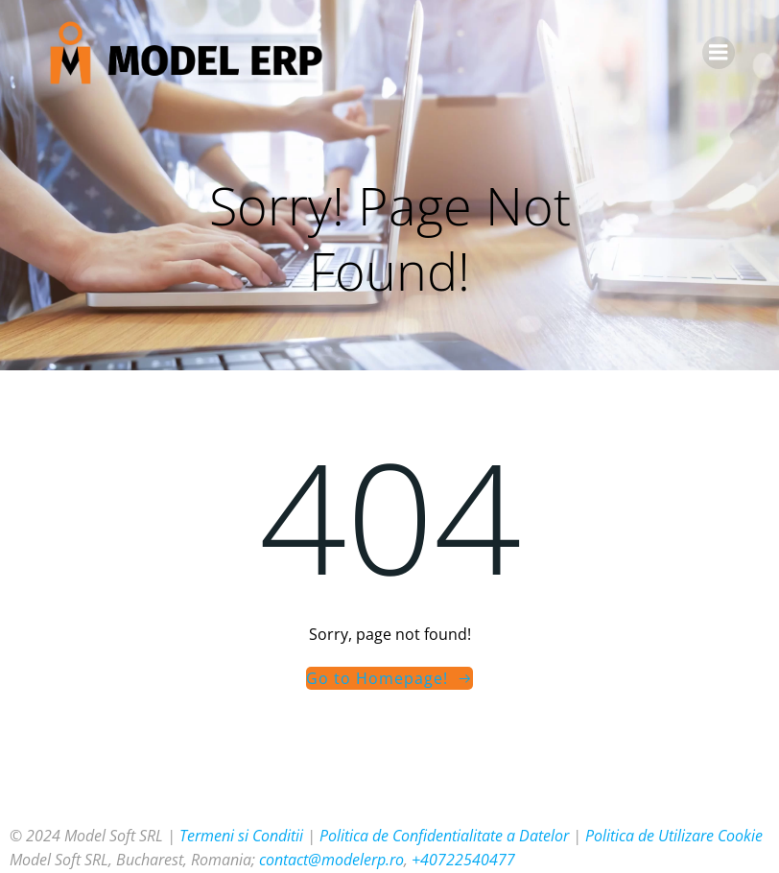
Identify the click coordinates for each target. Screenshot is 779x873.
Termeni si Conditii (241, 835)
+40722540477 (463, 859)
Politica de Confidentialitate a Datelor (444, 835)
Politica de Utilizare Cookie (674, 835)
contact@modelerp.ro (331, 859)
